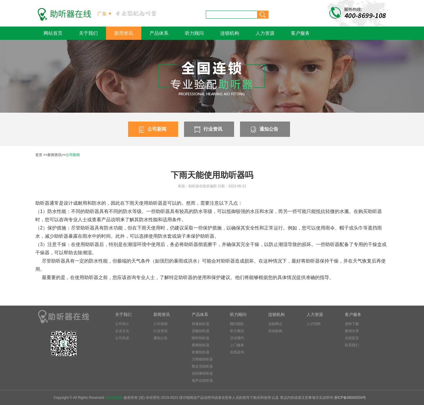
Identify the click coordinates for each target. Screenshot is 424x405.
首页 (38, 155)
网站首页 (53, 33)
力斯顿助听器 (202, 359)
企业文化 (122, 331)
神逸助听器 (200, 324)
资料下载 (352, 324)
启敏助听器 (200, 331)
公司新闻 (151, 129)
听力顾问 (194, 33)
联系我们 (352, 345)
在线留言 (352, 338)
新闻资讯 (123, 33)
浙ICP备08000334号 (350, 398)
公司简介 (122, 324)
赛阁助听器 (200, 345)
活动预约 (237, 338)
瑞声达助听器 (202, 380)
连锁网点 (275, 324)
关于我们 (88, 33)
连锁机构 (229, 33)
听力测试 (237, 331)
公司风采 (122, 338)
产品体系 (159, 33)
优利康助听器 (202, 373)
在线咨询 (237, 352)
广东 (102, 13)
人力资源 (265, 33)
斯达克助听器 (202, 366)
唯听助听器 (200, 338)
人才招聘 (314, 324)
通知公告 (263, 129)
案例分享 (352, 331)
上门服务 (237, 345)
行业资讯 (207, 129)
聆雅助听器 (200, 352)
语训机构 (275, 331)
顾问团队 (237, 324)
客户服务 (300, 33)
